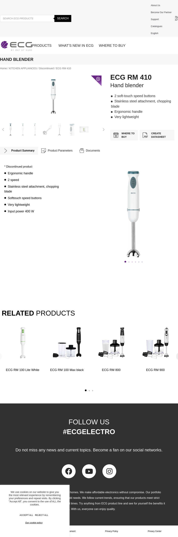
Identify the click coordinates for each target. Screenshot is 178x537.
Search (63, 18)
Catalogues (156, 26)
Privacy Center (154, 531)
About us (155, 5)
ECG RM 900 (155, 370)
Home (3, 68)
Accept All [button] (26, 515)
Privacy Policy (111, 531)
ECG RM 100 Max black (67, 370)
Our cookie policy (34, 522)
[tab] (19, 151)
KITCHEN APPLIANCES (23, 68)
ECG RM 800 (111, 370)
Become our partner (161, 12)
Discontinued (46, 68)
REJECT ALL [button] (41, 515)
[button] (3, 129)
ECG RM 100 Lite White (22, 370)
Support (156, 19)
